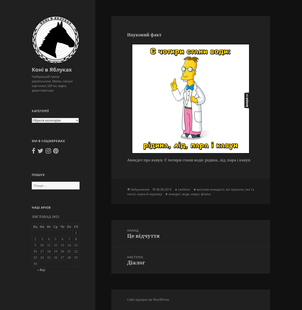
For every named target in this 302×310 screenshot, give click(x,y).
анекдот (175, 194)
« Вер (41, 270)
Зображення (140, 189)
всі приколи (235, 189)
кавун (195, 194)
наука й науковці (149, 194)
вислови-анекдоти (210, 189)
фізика (206, 194)
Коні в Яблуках (52, 69)
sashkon (184, 189)
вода (185, 194)
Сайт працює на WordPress (148, 300)
